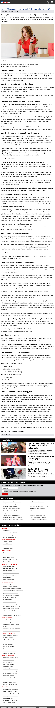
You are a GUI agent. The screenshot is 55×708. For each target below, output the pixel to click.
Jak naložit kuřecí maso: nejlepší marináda (11, 630)
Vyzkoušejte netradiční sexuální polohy (10, 677)
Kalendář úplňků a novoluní (8, 659)
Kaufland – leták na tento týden (9, 639)
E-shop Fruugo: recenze (7, 546)
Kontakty (9, 707)
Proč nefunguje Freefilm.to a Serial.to (10, 696)
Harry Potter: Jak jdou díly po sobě (9, 575)
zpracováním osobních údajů (15, 491)
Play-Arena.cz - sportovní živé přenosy (37, 515)
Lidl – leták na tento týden (8, 637)
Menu (52, 2)
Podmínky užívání (16, 707)
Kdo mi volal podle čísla (7, 599)
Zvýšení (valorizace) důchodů (8, 557)
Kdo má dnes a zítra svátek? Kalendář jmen (11, 680)
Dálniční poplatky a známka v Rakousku (11, 608)
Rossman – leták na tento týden (9, 653)
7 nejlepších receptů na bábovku (9, 619)
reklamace (33, 176)
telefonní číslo (34, 95)
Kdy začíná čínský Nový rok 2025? (9, 532)
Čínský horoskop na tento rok (8, 664)
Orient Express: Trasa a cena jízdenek (10, 668)
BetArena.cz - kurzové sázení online (10, 506)
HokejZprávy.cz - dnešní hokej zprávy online (12, 513)
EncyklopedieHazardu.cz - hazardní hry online (39, 506)
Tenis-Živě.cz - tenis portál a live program (11, 515)
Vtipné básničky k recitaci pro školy (10, 684)
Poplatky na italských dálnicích (9, 610)
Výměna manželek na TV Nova (9, 566)
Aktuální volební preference (8, 552)
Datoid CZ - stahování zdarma (9, 702)
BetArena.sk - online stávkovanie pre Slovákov (12, 517)
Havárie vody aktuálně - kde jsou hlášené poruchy (13, 590)
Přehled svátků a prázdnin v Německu (10, 657)
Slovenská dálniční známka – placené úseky (11, 606)
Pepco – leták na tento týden (8, 646)
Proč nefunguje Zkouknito (8, 698)
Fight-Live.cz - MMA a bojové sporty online (11, 508)
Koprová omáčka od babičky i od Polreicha (11, 628)
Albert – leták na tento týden (8, 642)
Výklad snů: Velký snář (7, 662)
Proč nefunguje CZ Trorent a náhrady (10, 700)
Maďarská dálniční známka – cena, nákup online (12, 604)
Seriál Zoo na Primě (7, 577)
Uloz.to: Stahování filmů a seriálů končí (10, 689)
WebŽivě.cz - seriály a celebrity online (10, 504)
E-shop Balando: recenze (8, 548)
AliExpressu (11, 155)
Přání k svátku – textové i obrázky (9, 682)
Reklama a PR (3, 707)
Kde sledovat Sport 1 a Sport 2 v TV (10, 597)
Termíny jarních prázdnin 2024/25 (9, 537)
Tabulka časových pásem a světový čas (10, 586)
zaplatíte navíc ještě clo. (44, 119)
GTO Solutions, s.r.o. (43, 707)
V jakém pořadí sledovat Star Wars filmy (11, 572)
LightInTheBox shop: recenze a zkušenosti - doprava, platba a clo (41, 445)
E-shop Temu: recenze (7, 541)
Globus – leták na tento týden (8, 648)
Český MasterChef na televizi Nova (10, 568)
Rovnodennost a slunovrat (8, 666)
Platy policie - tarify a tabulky (8, 561)
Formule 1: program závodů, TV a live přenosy (12, 615)
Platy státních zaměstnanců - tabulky (10, 559)
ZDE (27, 66)
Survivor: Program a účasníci (8, 579)
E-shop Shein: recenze (7, 543)
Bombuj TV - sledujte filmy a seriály (10, 691)
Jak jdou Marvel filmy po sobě (9, 570)
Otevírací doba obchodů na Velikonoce (10, 635)
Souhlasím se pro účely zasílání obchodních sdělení (20, 491)
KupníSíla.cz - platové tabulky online (37, 501)
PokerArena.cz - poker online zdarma (37, 513)
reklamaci (14, 229)
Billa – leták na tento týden (8, 644)
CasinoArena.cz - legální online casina (37, 504)
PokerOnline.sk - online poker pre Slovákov (38, 519)
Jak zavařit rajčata (6, 626)
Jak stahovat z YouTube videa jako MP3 (11, 693)
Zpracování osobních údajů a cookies (29, 707)
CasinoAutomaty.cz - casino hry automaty (38, 510)
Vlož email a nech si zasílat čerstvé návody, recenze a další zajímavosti (22, 485)
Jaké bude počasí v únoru (8, 530)
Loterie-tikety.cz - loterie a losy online (37, 508)
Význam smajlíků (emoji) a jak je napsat (11, 595)
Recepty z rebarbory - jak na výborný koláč (11, 622)
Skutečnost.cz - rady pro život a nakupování (12, 501)
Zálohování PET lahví (7, 613)
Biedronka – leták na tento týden (9, 651)
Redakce (16, 11)
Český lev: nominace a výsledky (9, 535)
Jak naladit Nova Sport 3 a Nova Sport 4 (11, 671)
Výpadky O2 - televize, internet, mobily (10, 593)
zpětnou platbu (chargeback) (37, 247)
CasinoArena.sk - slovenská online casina (38, 517)
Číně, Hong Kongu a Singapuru (19, 109)
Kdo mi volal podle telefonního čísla (10, 673)
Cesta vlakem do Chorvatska (8, 675)
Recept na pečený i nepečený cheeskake (11, 624)
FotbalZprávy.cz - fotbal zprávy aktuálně (11, 510)
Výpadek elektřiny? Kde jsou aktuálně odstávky (12, 588)
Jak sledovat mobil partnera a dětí (9, 584)
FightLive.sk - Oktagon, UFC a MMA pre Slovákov (13, 519)
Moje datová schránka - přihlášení (9, 601)
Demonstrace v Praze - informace (9, 555)
